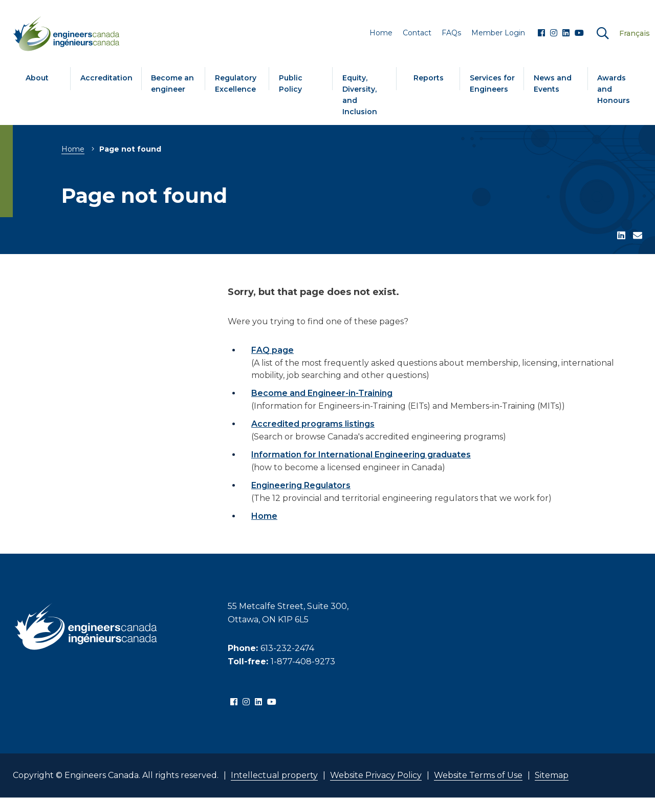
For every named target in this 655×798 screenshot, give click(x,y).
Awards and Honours (613, 89)
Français (634, 33)
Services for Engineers (492, 83)
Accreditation (106, 77)
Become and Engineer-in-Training (321, 393)
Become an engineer (172, 83)
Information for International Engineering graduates (361, 454)
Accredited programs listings (313, 424)
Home (72, 149)
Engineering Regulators (301, 485)
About (37, 77)
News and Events (553, 83)
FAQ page (272, 350)
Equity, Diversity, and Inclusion (359, 94)
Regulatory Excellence (235, 83)
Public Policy (290, 83)
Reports (428, 77)
